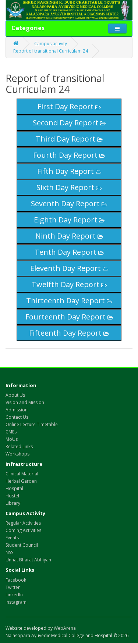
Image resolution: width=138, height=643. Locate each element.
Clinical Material (22, 474)
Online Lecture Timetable (32, 424)
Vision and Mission (25, 402)
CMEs (11, 432)
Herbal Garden (21, 481)
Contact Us (17, 417)
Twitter (13, 587)
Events (12, 538)
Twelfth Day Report (69, 284)
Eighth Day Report (69, 220)
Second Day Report (69, 123)
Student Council (22, 545)
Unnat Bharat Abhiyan (28, 560)
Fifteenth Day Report (69, 333)
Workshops (17, 454)
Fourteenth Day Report (69, 317)
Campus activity (50, 43)
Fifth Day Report (69, 171)
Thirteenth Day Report (69, 301)
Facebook (16, 580)
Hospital (14, 488)
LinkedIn (14, 595)
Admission (17, 410)
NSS (9, 552)
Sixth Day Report (69, 187)
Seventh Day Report (69, 203)
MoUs (12, 439)
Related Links (19, 446)
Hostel (12, 496)
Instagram (16, 602)
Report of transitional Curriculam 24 (50, 51)
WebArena (65, 628)
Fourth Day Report (69, 155)
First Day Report (69, 106)
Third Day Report (69, 139)
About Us (15, 395)
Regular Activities (23, 523)
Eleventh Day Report (69, 268)
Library (13, 503)
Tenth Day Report (69, 252)
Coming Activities (23, 530)
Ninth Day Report (69, 236)
